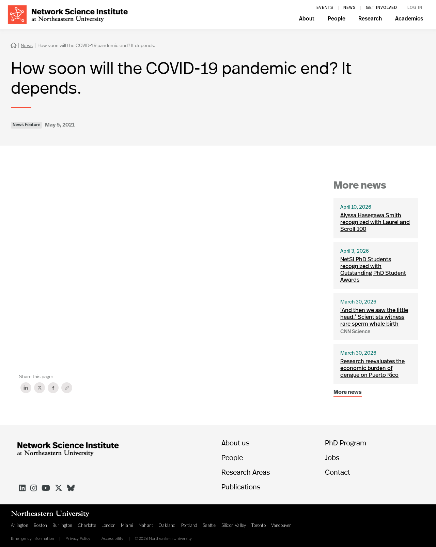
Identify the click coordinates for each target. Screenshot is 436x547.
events (324, 8)
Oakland (166, 525)
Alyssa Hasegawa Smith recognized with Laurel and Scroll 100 (375, 222)
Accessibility (113, 538)
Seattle (209, 525)
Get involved (381, 8)
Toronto (258, 525)
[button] (307, 19)
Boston (40, 525)
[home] (67, 13)
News (349, 8)
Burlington (62, 525)
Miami (127, 525)
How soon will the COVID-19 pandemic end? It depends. (96, 45)
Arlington (19, 525)
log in (414, 8)
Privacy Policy (77, 538)
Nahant (146, 525)
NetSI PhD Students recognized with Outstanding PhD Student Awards (373, 270)
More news (347, 392)
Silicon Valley (233, 525)
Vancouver (281, 525)
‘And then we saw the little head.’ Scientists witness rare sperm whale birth (374, 317)
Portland (189, 525)
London (108, 525)
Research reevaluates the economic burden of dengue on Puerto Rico (372, 368)
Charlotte (87, 525)
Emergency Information (32, 538)
